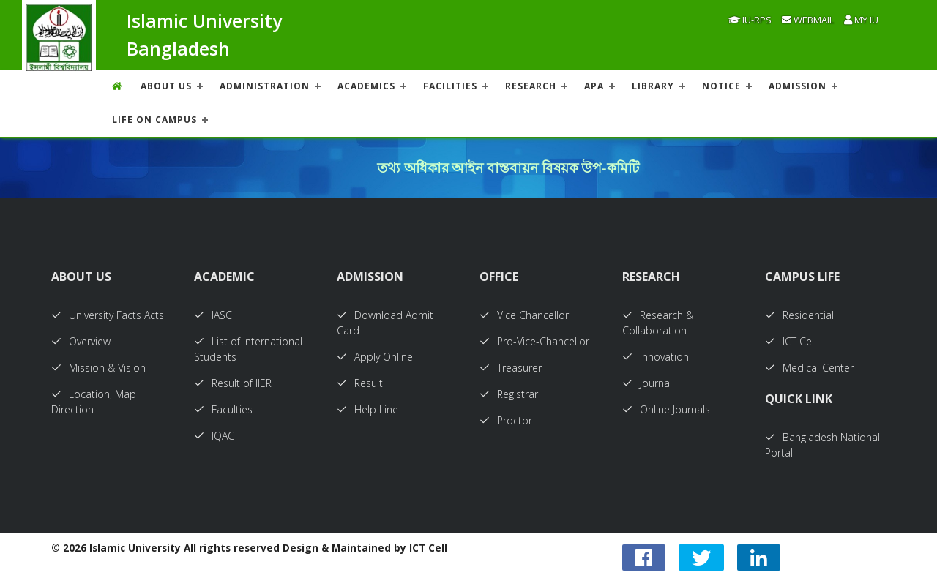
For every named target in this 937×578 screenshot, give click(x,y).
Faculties (223, 409)
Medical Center (809, 368)
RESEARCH (530, 86)
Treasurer (510, 368)
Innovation (655, 357)
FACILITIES (450, 86)
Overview (81, 341)
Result (360, 383)
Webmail (808, 19)
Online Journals (666, 409)
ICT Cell (790, 341)
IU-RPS (750, 19)
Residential (799, 315)
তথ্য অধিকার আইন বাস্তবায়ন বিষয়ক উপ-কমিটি (508, 168)
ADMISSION (797, 86)
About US (166, 86)
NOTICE (721, 86)
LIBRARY (653, 86)
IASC (213, 315)
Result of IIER (233, 383)
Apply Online (375, 357)
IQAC (214, 436)
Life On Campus (154, 119)
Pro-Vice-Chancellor (534, 341)
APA (594, 86)
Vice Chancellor (524, 315)
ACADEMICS (366, 86)
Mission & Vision (98, 368)
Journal (647, 383)
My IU (861, 19)
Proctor (505, 420)
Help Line (367, 409)
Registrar (508, 394)
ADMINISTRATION (265, 86)
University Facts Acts (107, 315)
